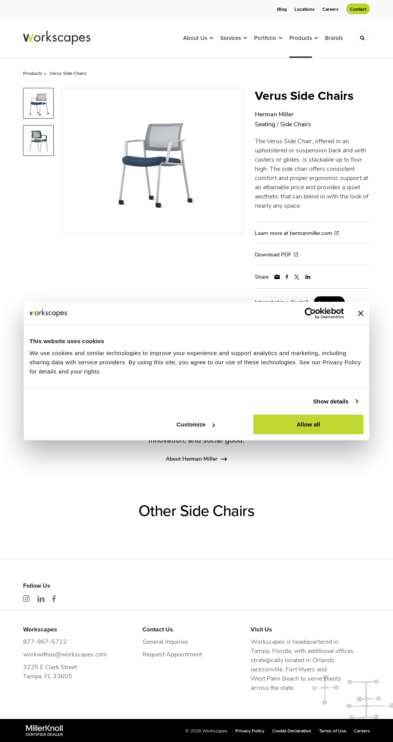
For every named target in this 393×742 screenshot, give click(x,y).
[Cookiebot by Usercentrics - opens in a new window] (310, 313)
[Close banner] (360, 313)
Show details (331, 401)
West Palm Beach (275, 678)
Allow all (308, 424)
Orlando (323, 660)
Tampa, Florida (271, 650)
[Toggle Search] (362, 38)
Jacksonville (266, 669)
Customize (196, 424)
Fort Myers (300, 669)
